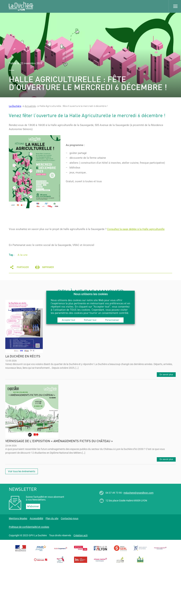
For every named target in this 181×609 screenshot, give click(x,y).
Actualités (30, 105)
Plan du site (52, 518)
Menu (175, 6)
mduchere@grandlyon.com (138, 492)
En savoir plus (166, 374)
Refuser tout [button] (90, 319)
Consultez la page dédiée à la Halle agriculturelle (136, 229)
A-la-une (22, 254)
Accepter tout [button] (68, 319)
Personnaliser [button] (112, 319)
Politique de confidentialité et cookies (29, 526)
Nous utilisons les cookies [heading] (91, 294)
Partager (23, 267)
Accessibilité (36, 518)
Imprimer (48, 267)
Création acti (80, 535)
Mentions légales (18, 518)
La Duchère (15, 105)
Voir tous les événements (21, 471)
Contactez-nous (69, 518)
